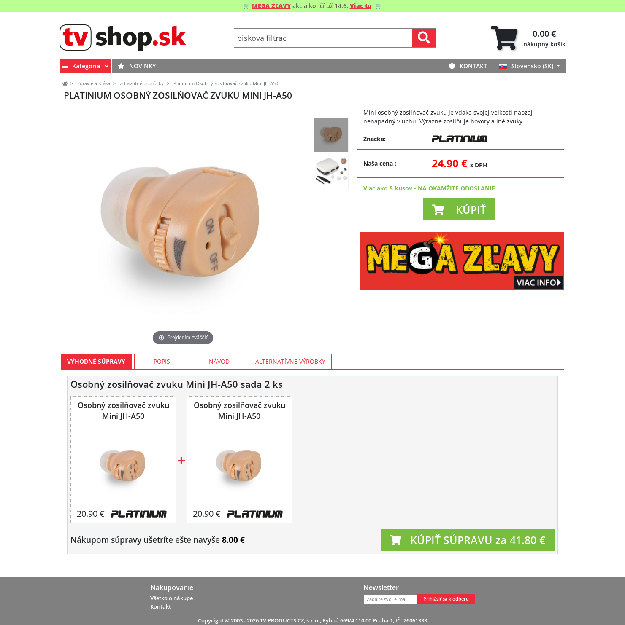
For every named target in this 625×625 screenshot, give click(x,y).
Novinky (137, 66)
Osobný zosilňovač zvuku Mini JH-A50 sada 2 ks (176, 384)
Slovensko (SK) (527, 66)
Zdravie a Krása (93, 83)
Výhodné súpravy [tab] (96, 361)
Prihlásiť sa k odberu (446, 599)
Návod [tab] (219, 361)
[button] (459, 209)
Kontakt (468, 66)
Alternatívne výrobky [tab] (290, 361)
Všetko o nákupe (171, 598)
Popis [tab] (162, 361)
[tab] (528, 38)
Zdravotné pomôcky (142, 83)
